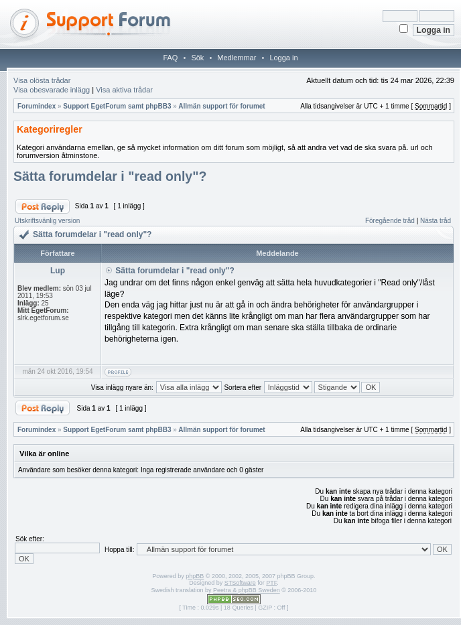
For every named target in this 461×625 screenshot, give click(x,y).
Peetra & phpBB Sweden (246, 590)
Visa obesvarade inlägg (51, 90)
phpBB (195, 576)
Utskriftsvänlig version (47, 220)
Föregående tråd (390, 220)
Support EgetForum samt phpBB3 (117, 106)
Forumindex (36, 106)
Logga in (283, 58)
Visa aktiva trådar (124, 90)
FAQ (170, 58)
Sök (197, 58)
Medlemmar (236, 58)
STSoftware (240, 582)
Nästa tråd (435, 220)
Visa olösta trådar (41, 80)
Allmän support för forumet (221, 106)
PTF (271, 582)
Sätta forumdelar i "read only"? (109, 176)
